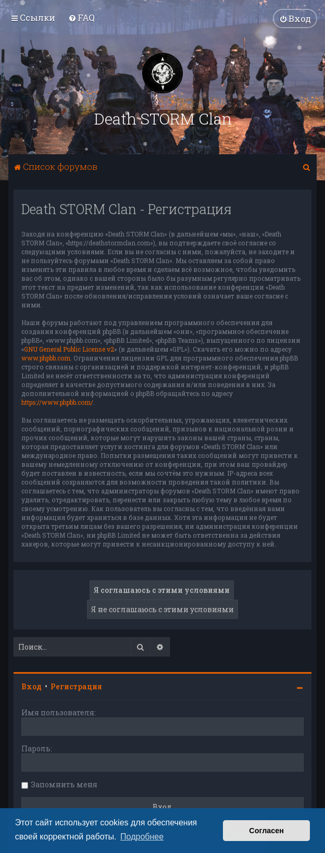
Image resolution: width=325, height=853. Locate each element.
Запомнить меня (64, 783)
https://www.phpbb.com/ (57, 401)
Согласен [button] (266, 830)
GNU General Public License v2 (69, 348)
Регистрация (76, 685)
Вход (31, 685)
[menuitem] (81, 17)
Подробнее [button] (142, 836)
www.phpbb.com (45, 357)
